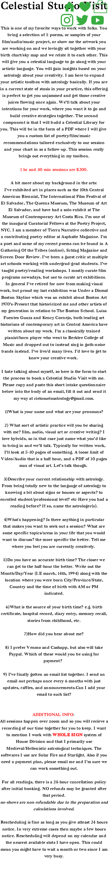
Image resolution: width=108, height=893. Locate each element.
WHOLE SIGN (67, 734)
